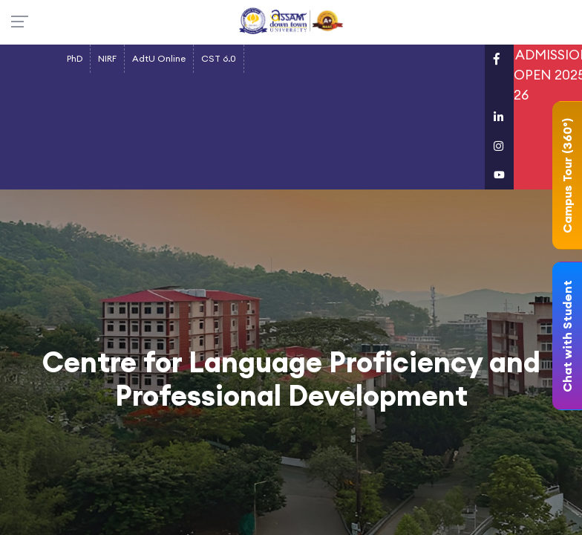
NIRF (107, 58)
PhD (74, 58)
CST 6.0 (218, 58)
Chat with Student (567, 336)
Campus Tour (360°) (567, 175)
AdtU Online (159, 58)
